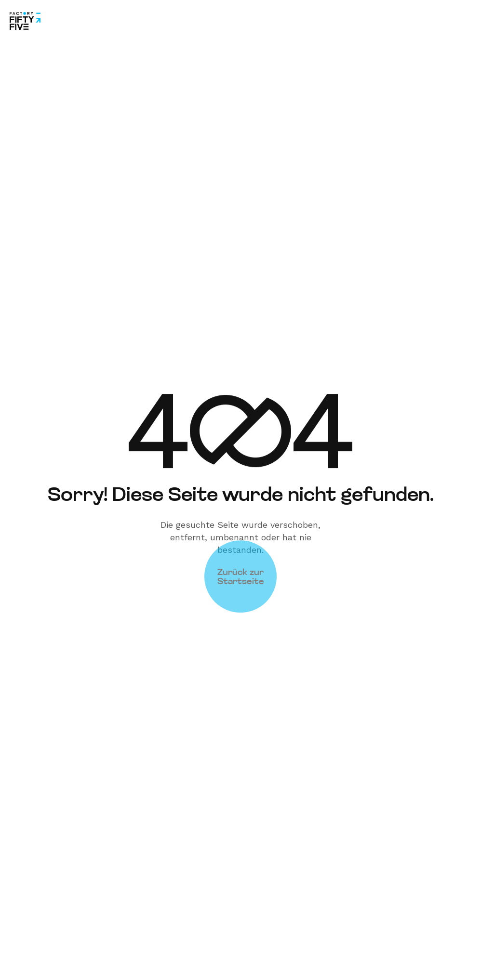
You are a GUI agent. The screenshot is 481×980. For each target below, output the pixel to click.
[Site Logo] (25, 20)
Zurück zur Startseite (240, 563)
